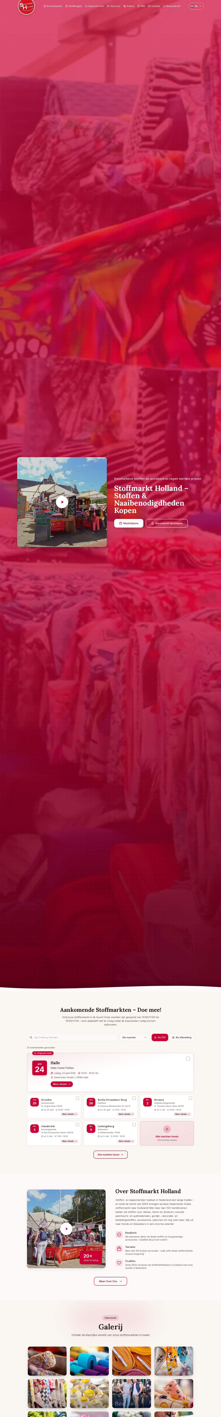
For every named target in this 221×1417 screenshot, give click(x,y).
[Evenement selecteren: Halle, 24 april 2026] (188, 1059)
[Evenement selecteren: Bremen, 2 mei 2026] (190, 1098)
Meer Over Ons (110, 1281)
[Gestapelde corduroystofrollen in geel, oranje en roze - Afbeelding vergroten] (131, 1361)
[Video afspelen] (62, 502)
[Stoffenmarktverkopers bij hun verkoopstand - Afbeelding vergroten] (131, 1393)
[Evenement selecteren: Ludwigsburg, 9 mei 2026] (134, 1124)
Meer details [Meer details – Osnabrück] (69, 1141)
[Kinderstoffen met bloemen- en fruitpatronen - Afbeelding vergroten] (173, 1393)
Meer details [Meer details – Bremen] (182, 1114)
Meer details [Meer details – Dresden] (69, 1114)
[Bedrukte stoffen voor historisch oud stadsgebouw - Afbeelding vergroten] (47, 1393)
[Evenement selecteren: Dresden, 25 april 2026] (77, 1098)
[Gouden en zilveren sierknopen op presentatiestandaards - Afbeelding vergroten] (89, 1393)
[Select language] (196, 6)
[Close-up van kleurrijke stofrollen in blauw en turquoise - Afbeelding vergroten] (89, 1361)
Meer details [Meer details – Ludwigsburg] (126, 1141)
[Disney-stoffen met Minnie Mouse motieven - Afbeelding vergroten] (173, 1361)
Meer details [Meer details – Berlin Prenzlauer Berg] (126, 1114)
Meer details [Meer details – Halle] (61, 1084)
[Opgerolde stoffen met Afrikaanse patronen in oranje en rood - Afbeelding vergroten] (47, 1361)
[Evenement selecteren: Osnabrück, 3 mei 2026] (77, 1124)
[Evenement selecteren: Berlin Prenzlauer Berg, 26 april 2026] (134, 1098)
